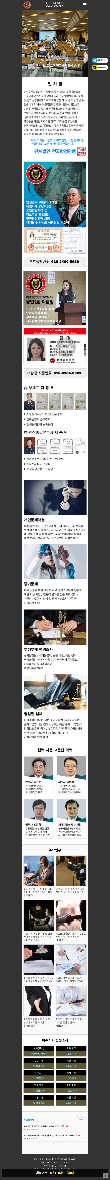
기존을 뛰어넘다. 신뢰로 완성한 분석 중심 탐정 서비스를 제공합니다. (71, 937)
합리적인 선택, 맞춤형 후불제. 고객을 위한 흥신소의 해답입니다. (70, 1022)
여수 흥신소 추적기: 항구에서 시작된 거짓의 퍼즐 (45, 1126)
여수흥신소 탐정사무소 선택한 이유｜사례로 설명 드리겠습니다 (51, 1135)
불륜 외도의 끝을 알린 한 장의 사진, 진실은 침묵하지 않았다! (70, 891)
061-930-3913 (55, 1172)
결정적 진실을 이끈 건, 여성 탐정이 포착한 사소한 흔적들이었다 (36, 1022)
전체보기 (81, 1119)
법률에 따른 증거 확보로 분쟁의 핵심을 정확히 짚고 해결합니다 (38, 980)
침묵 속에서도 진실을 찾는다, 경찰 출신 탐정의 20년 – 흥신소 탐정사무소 (38, 892)
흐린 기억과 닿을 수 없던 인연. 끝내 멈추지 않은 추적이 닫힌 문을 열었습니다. (38, 937)
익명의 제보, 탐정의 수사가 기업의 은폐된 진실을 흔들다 (69, 980)
